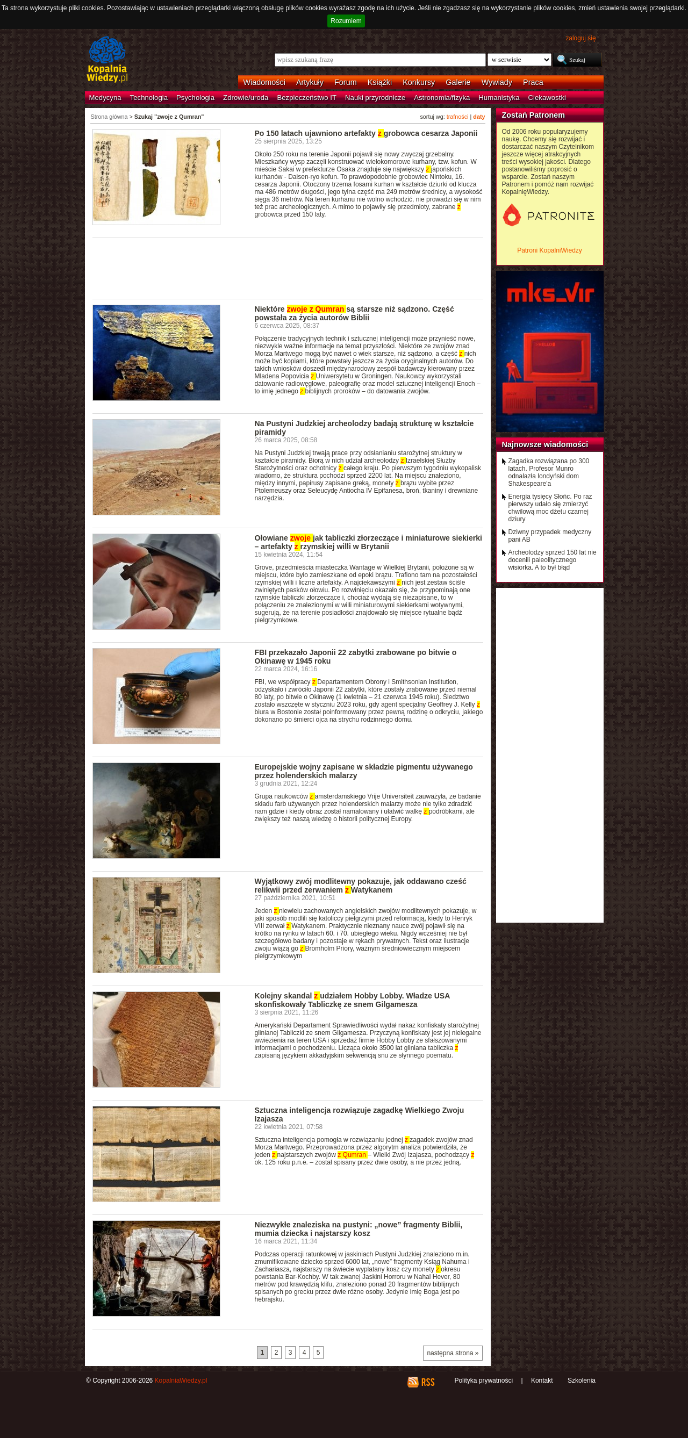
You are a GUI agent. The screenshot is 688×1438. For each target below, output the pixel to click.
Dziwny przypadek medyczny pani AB (550, 535)
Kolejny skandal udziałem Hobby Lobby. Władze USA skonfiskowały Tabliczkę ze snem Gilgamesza (352, 1000)
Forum (345, 82)
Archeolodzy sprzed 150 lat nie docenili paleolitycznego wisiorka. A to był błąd (552, 560)
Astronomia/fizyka (442, 98)
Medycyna (105, 98)
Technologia (149, 98)
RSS (427, 1382)
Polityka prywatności (483, 1380)
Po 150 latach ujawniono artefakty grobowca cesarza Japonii (366, 133)
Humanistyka (498, 98)
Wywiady (497, 82)
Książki (380, 82)
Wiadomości (264, 82)
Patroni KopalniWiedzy (549, 250)
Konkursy (419, 82)
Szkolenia (582, 1380)
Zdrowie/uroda (245, 98)
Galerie (458, 82)
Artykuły (310, 82)
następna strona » (452, 1353)
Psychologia (195, 98)
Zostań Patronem (533, 115)
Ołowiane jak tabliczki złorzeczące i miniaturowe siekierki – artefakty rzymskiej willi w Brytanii (368, 542)
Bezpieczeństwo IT (306, 98)
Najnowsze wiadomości (545, 444)
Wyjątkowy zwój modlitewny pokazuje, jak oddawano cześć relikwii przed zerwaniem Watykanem (361, 885)
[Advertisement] (288, 267)
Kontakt (542, 1380)
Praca (533, 82)
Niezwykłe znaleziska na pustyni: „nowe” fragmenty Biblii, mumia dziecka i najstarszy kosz (359, 1229)
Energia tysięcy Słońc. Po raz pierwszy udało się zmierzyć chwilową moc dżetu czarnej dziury (550, 508)
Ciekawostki (547, 98)
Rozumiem (346, 21)
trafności (458, 116)
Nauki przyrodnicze (375, 98)
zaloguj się (580, 38)
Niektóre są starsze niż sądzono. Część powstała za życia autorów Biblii (354, 313)
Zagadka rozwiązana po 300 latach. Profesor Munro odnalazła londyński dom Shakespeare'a (549, 472)
